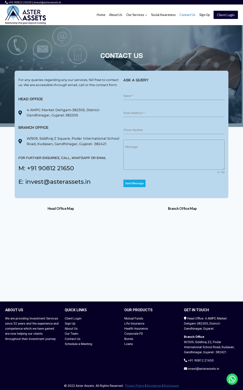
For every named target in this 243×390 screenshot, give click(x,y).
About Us (115, 15)
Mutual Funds (133, 317)
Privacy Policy (134, 384)
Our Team (71, 332)
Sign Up (204, 15)
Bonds (128, 337)
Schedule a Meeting (78, 342)
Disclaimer (154, 384)
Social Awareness (163, 15)
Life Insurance (134, 322)
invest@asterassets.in (47, 2)
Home (101, 15)
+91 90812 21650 (20, 2)
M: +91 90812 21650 (43, 167)
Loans (128, 342)
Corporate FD (133, 332)
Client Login (226, 15)
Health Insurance (136, 327)
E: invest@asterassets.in (51, 181)
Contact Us (187, 15)
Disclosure (171, 384)
